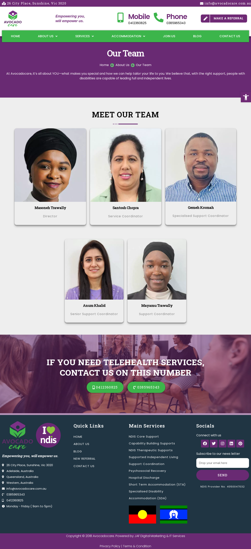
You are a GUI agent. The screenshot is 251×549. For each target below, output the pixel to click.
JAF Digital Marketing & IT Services (160, 536)
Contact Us (229, 36)
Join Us (169, 36)
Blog (197, 36)
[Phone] (159, 17)
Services (84, 36)
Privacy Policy (110, 546)
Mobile (139, 16)
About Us (47, 36)
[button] (246, 97)
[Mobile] (120, 17)
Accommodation (128, 36)
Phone (176, 16)
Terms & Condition (137, 546)
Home (15, 36)
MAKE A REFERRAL (229, 18)
